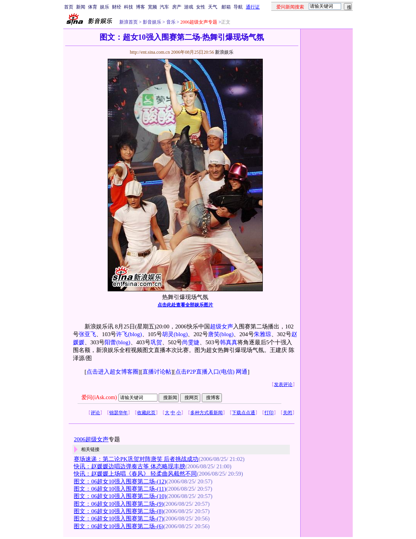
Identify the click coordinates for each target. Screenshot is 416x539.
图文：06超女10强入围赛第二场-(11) (120, 489)
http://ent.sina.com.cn (150, 52)
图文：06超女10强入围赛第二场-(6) (118, 526)
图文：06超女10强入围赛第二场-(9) (118, 504)
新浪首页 (128, 22)
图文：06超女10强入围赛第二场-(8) (118, 511)
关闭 (287, 412)
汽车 (164, 7)
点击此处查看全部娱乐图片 (185, 305)
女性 (200, 7)
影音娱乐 (152, 22)
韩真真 (228, 342)
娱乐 (104, 7)
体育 (92, 7)
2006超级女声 (91, 439)
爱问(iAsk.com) (99, 397)
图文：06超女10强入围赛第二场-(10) (120, 496)
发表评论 (283, 384)
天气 (212, 7)
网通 (241, 372)
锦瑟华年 (118, 412)
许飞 (122, 334)
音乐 (170, 22)
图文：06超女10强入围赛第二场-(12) (120, 481)
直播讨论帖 (156, 372)
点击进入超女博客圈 (112, 372)
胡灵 (168, 334)
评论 (95, 412)
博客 (140, 7)
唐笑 (214, 334)
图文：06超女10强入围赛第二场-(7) (118, 518)
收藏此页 (146, 412)
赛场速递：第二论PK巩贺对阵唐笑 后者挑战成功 (136, 459)
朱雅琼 (262, 334)
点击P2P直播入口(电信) (205, 372)
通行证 (253, 7)
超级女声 (221, 326)
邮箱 (226, 7)
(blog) (135, 334)
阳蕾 (110, 342)
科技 (128, 7)
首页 (68, 7)
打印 (269, 412)
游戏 (188, 7)
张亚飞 (87, 334)
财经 (116, 7)
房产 (176, 7)
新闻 (80, 7)
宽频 (152, 7)
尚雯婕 (191, 342)
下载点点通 (243, 412)
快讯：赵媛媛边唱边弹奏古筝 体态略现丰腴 (129, 466)
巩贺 (156, 342)
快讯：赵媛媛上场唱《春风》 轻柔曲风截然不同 (135, 474)
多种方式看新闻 (206, 412)
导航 (238, 7)
